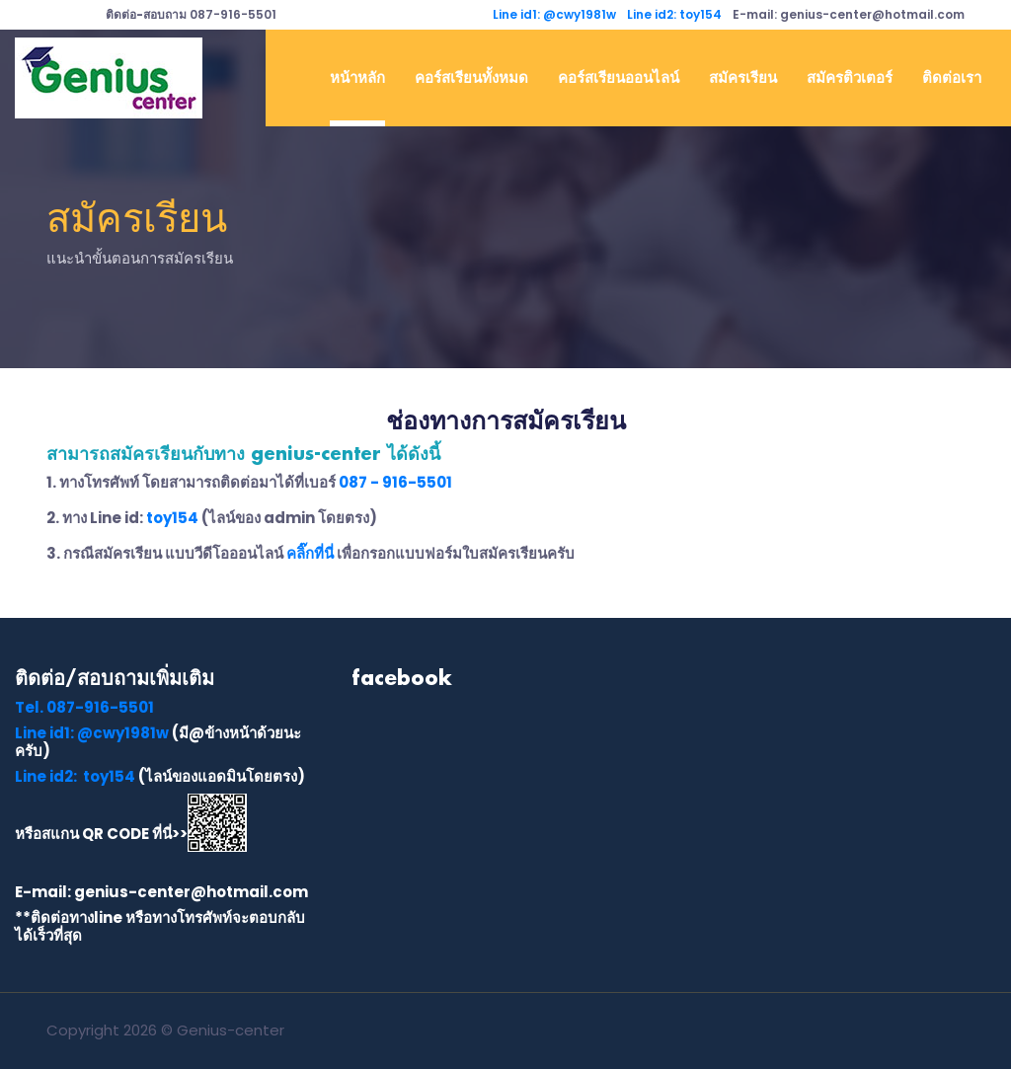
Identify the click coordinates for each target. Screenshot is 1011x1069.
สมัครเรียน (743, 77)
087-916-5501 (191, 14)
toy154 (172, 517)
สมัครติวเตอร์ (850, 77)
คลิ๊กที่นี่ (310, 553)
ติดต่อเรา (951, 77)
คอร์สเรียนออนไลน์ (618, 77)
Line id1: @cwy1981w (554, 14)
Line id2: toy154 (674, 14)
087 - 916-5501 (395, 482)
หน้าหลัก (357, 77)
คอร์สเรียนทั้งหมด (471, 77)
